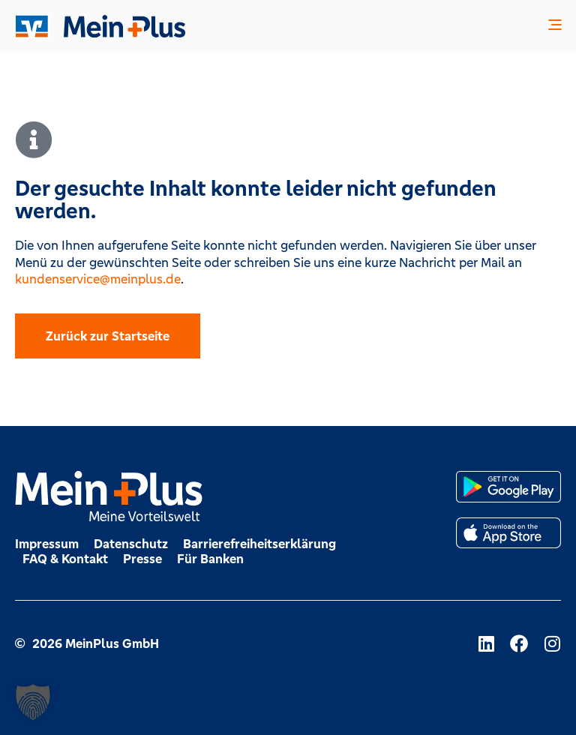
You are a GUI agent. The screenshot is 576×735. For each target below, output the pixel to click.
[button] (555, 26)
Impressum (47, 543)
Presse (142, 558)
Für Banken (210, 558)
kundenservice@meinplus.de (98, 279)
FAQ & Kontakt (65, 558)
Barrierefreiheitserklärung (259, 543)
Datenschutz (131, 543)
